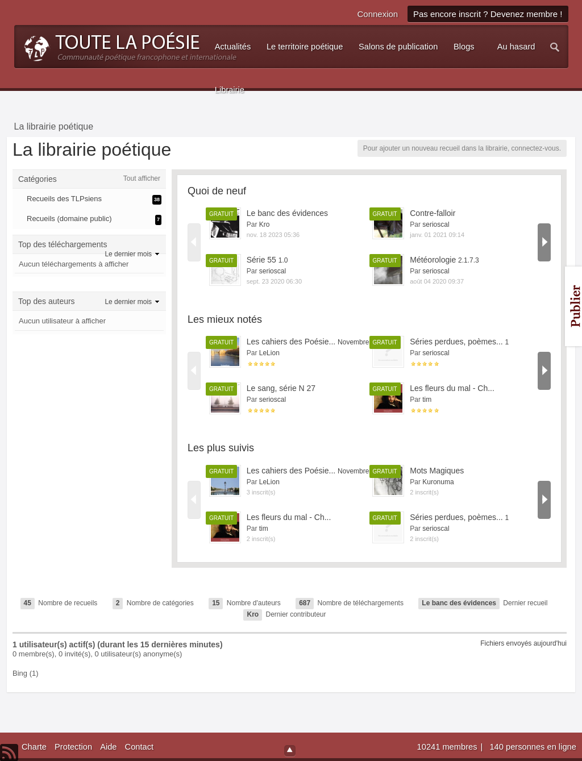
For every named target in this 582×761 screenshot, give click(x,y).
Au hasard (516, 46)
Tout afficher (141, 178)
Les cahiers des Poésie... (316, 341)
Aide (108, 746)
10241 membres (448, 746)
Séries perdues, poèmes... (459, 341)
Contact (139, 746)
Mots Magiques (437, 470)
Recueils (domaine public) (69, 218)
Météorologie (444, 259)
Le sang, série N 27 (281, 388)
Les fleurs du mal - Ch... (452, 388)
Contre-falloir (432, 213)
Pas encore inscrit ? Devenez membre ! (488, 14)
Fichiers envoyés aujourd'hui (523, 643)
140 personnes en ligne (532, 746)
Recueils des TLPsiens (64, 198)
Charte (34, 746)
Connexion (377, 14)
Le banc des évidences (287, 213)
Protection (73, 746)
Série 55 (267, 259)
